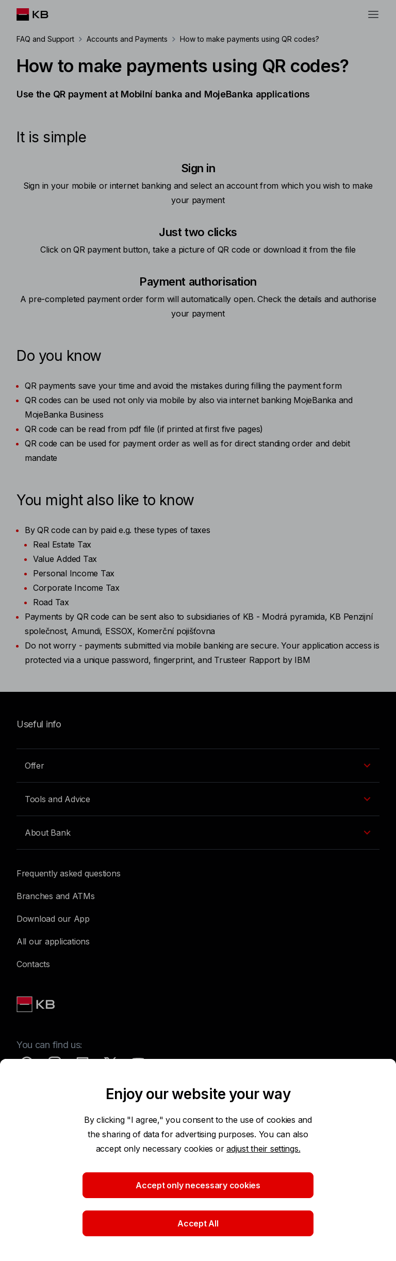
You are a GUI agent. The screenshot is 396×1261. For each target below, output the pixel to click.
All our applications (53, 941)
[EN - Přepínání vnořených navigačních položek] (198, 765)
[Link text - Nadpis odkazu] (36, 1004)
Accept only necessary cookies (198, 1185)
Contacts (33, 964)
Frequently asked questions (68, 873)
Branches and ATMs (55, 896)
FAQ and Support (45, 39)
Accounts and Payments (127, 39)
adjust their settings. (263, 1148)
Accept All (197, 1223)
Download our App (53, 919)
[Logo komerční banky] (40, 14)
